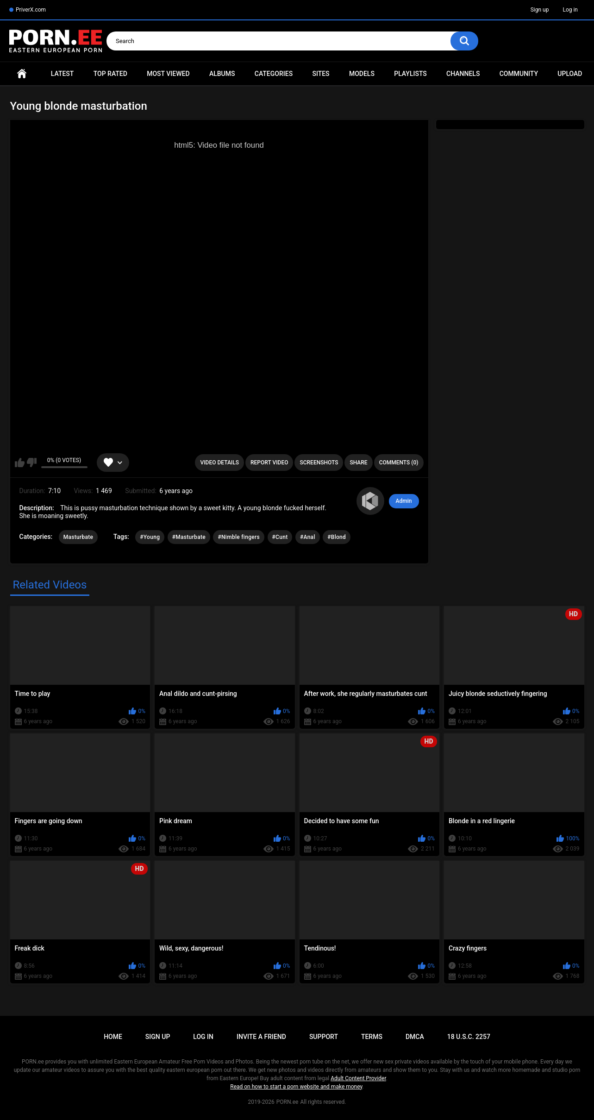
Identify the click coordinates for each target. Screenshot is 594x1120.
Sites (320, 73)
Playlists (410, 73)
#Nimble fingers (239, 537)
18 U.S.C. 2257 (468, 1036)
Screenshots (319, 462)
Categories (274, 73)
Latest (62, 73)
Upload (569, 73)
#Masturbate (189, 537)
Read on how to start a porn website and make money (296, 1086)
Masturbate (78, 537)
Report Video (269, 462)
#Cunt (280, 537)
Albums (222, 73)
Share (358, 462)
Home (21, 74)
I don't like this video (32, 462)
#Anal (307, 537)
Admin (404, 501)
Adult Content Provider (358, 1078)
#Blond (336, 537)
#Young (150, 537)
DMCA (415, 1036)
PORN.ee (287, 1102)
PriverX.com (31, 9)
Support (323, 1036)
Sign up (540, 9)
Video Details (219, 462)
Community (519, 73)
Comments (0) (399, 462)
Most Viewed (168, 73)
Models (362, 73)
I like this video (20, 462)
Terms (371, 1036)
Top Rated (110, 73)
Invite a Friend (261, 1036)
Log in (570, 9)
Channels (463, 73)
